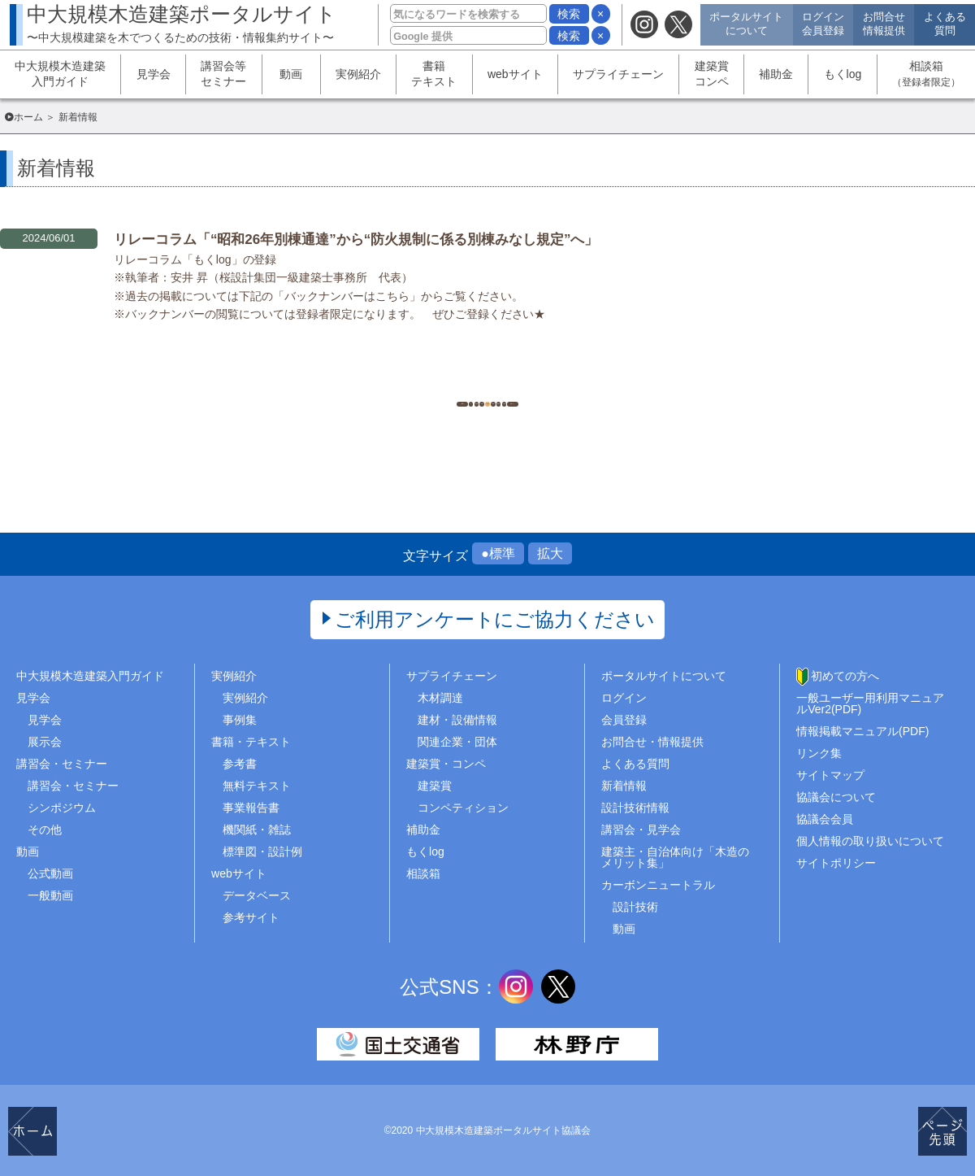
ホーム (28, 117)
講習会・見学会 (641, 829)
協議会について (836, 797)
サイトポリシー (836, 862)
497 (446, 383)
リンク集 (819, 753)
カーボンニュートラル (658, 884)
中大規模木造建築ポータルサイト (181, 23)
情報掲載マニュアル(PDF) (862, 731)
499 (527, 383)
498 (487, 383)
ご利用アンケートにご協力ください (495, 619)
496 (405, 383)
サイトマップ (830, 775)
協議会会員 (824, 818)
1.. (365, 383)
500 (568, 383)
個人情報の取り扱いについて (870, 840)
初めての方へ (845, 675)
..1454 (610, 383)
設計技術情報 (635, 807)
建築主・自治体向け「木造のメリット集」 (675, 857)
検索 (568, 13)
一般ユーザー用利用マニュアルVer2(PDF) (870, 703)
